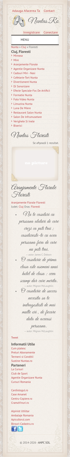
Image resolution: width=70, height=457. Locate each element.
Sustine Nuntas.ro (21, 361)
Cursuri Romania (21, 382)
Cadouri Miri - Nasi (24, 73)
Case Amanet (19, 394)
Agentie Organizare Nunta (28, 69)
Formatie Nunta (22, 95)
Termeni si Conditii (22, 356)
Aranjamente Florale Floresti (33, 191)
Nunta (14, 47)
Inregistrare (31, 32)
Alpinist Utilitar (20, 411)
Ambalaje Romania (22, 415)
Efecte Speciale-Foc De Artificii (31, 90)
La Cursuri (17, 369)
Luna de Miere (22, 108)
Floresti (35, 206)
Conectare (51, 32)
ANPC (41, 442)
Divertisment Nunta (25, 82)
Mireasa (18, 55)
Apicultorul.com (20, 419)
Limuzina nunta (22, 104)
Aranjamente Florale (25, 64)
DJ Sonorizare (21, 86)
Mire (16, 60)
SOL (47, 442)
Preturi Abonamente (23, 352)
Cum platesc (18, 348)
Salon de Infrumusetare (27, 117)
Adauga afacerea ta (26, 11)
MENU (24, 40)
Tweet (14, 337)
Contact (49, 11)
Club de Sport (19, 373)
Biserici (17, 125)
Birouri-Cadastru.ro (22, 424)
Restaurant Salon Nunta (27, 112)
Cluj (23, 47)
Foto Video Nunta (23, 99)
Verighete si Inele (24, 121)
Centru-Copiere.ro (21, 398)
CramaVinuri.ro (20, 402)
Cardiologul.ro (19, 390)
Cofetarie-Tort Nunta (25, 77)
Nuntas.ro (43, 21)
